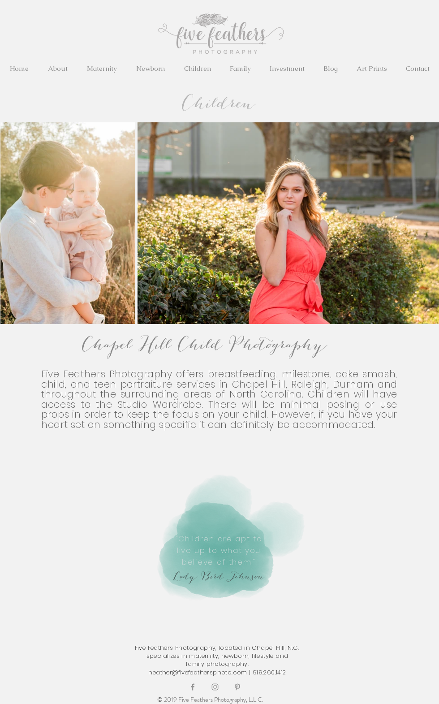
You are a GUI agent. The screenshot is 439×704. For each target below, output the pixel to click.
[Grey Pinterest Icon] (237, 686)
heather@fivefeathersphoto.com (197, 672)
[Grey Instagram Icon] (215, 686)
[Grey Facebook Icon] (192, 686)
